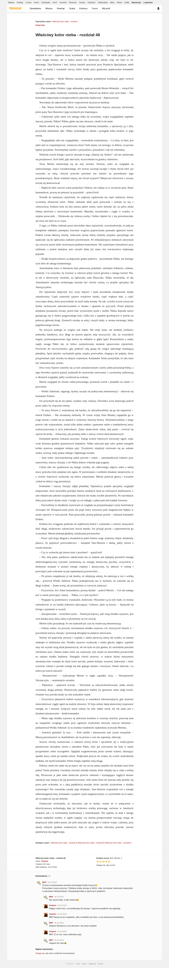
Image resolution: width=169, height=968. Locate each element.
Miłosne (11, 2)
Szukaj (72, 8)
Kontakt (100, 964)
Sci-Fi (55, 2)
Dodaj (126, 2)
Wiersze (48, 8)
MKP (44, 882)
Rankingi (60, 8)
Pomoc (84, 964)
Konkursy (83, 8)
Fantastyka (45, 2)
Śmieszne (73, 2)
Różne (119, 2)
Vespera (44, 861)
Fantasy (20, 2)
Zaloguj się (40, 953)
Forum (95, 8)
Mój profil (106, 8)
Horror (36, 2)
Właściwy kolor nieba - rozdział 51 (118, 843)
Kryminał (63, 2)
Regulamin (92, 964)
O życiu (28, 2)
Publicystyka (103, 2)
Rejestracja (136, 2)
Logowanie (148, 2)
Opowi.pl (15, 8)
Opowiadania (35, 8)
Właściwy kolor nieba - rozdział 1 (65, 21)
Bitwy (112, 2)
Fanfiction (91, 2)
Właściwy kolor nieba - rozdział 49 (64, 843)
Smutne (82, 2)
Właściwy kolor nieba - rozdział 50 (91, 843)
